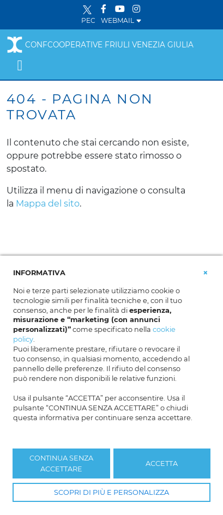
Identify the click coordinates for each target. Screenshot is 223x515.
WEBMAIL (121, 20)
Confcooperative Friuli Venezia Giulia (100, 45)
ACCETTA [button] (162, 463)
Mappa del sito (48, 203)
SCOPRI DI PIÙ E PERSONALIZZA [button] (111, 492)
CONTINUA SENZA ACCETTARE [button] (61, 463)
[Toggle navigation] (20, 65)
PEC (88, 20)
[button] (205, 272)
